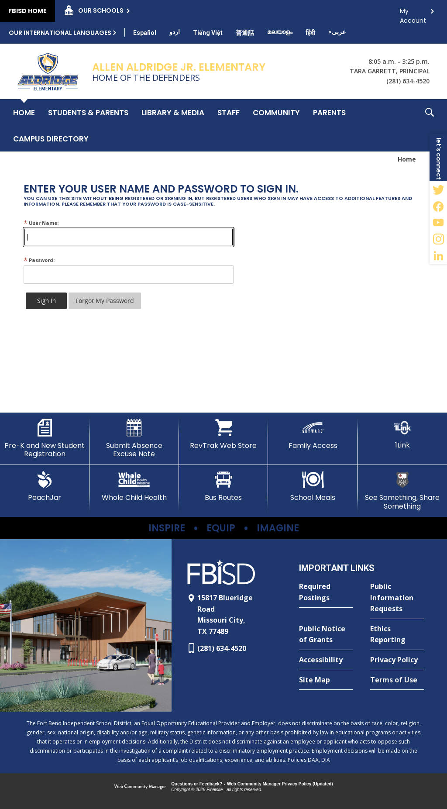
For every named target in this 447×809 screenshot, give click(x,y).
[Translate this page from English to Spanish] (145, 33)
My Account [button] (413, 13)
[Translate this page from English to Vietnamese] (208, 33)
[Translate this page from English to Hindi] (310, 33)
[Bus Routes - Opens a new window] (223, 486)
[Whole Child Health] (134, 486)
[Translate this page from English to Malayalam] (280, 32)
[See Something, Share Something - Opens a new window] (402, 490)
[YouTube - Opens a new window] (438, 223)
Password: (39, 260)
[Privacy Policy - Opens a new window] (397, 660)
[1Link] (402, 434)
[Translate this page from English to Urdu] (174, 32)
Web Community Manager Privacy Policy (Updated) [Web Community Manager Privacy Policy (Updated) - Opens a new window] (280, 783)
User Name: (41, 223)
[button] (429, 125)
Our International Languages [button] (60, 32)
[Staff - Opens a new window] (228, 112)
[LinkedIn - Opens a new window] (438, 256)
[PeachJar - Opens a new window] (44, 486)
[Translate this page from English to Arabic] (337, 32)
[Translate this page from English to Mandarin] (244, 33)
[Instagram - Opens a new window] (438, 239)
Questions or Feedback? (196, 783)
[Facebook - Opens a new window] (438, 206)
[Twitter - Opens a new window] (438, 189)
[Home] (24, 112)
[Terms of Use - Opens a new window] (397, 680)
